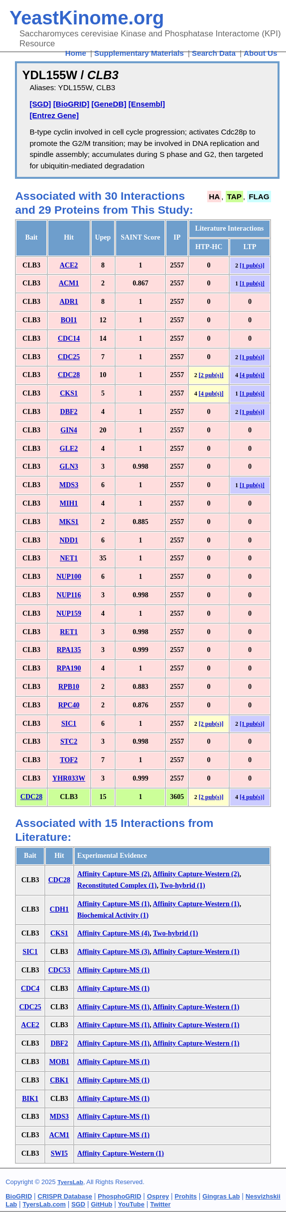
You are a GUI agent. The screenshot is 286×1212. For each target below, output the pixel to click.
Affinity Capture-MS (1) (113, 904)
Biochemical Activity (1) (112, 915)
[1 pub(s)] (252, 265)
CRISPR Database (65, 1196)
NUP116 (69, 595)
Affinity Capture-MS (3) (113, 951)
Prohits (186, 1196)
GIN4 (68, 430)
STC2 (68, 741)
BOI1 (69, 320)
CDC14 (69, 338)
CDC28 (69, 375)
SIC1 (68, 723)
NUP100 (68, 576)
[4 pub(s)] (252, 375)
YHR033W (68, 778)
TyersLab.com (44, 1204)
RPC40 (69, 705)
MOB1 (59, 1062)
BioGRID (18, 1196)
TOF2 (69, 760)
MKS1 (69, 522)
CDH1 (59, 909)
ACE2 (69, 265)
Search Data (214, 53)
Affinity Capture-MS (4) (113, 933)
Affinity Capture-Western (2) (195, 874)
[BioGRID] (71, 104)
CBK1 (59, 1080)
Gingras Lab (221, 1196)
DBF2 (69, 411)
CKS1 (69, 393)
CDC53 (59, 970)
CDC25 (69, 357)
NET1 (69, 558)
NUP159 (68, 613)
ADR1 (68, 301)
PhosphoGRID (119, 1196)
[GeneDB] (108, 104)
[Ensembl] (147, 104)
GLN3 (68, 466)
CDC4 (30, 988)
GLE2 (69, 448)
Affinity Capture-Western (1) (195, 904)
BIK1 (30, 1098)
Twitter (160, 1204)
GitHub (102, 1204)
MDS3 (68, 485)
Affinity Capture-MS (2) (113, 874)
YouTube (131, 1204)
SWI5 (59, 1153)
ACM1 (69, 283)
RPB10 (68, 686)
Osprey (158, 1196)
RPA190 (69, 668)
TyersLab (70, 1182)
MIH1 (69, 503)
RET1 (69, 632)
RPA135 (69, 650)
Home (75, 53)
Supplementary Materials (139, 53)
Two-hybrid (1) (182, 885)
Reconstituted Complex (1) (116, 885)
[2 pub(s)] (211, 375)
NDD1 (68, 540)
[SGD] (40, 104)
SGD (78, 1204)
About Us (261, 53)
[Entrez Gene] (54, 115)
